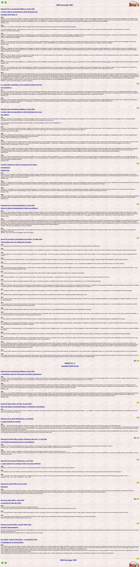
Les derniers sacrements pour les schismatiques (17, 442)
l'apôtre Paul (5, 170)
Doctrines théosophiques (9, 527)
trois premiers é (6, 87)
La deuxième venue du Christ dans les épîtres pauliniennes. (21, 374)
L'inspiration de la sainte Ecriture (12, 542)
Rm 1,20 (84, 343)
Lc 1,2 (64, 75)
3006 (19, 547)
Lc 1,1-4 (47, 120)
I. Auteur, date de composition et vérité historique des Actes (21, 112)
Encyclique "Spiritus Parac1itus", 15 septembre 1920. (19, 539)
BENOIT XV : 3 (70, 363)
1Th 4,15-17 (31, 395)
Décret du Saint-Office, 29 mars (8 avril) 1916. (16, 404)
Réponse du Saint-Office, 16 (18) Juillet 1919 (16, 524)
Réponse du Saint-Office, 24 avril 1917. (14, 484)
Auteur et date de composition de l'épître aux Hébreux (19, 208)
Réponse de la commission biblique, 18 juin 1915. (18, 371)
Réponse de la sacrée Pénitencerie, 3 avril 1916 (17, 419)
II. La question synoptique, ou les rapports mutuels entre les (21, 85)
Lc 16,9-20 (69, 35)
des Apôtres (5, 115)
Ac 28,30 (108, 62)
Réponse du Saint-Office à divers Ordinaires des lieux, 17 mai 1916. (24, 439)
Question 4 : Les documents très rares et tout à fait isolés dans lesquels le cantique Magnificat (25, 41)
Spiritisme (4, 487)
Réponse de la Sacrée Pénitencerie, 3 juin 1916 (17, 461)
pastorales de (5, 167)
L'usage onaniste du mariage (11, 421)
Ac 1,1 (75, 62)
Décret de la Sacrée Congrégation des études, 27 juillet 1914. (22, 239)
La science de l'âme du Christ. (11, 503)
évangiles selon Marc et (9, 14)
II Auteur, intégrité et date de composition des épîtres (19, 164)
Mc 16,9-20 (73, 26)
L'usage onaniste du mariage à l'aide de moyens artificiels (21, 463)
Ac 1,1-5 (51, 120)
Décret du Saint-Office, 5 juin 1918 (12, 500)
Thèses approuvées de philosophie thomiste (16, 242)
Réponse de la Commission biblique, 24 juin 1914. (18, 205)
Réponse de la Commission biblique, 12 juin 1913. (18, 109)
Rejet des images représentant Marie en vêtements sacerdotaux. (23, 407)
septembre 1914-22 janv (70, 366)
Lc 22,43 (108, 35)
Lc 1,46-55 (52, 41)
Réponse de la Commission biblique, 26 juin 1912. (18, 9)
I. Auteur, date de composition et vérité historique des (19, 12)
